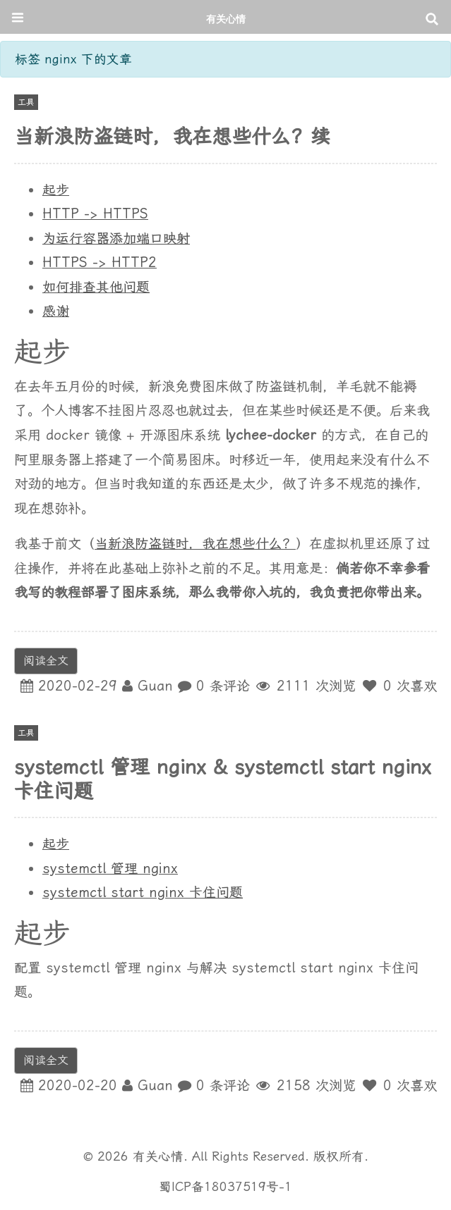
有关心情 (226, 18)
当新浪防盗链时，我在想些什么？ (195, 544)
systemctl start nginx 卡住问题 (142, 892)
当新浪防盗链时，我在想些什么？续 (172, 136)
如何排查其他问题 (96, 287)
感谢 (55, 311)
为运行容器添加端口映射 (116, 238)
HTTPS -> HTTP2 (99, 262)
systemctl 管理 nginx (110, 868)
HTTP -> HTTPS (95, 214)
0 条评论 (223, 686)
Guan (155, 686)
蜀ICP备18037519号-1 (225, 1187)
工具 (26, 102)
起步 (55, 190)
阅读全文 (45, 660)
